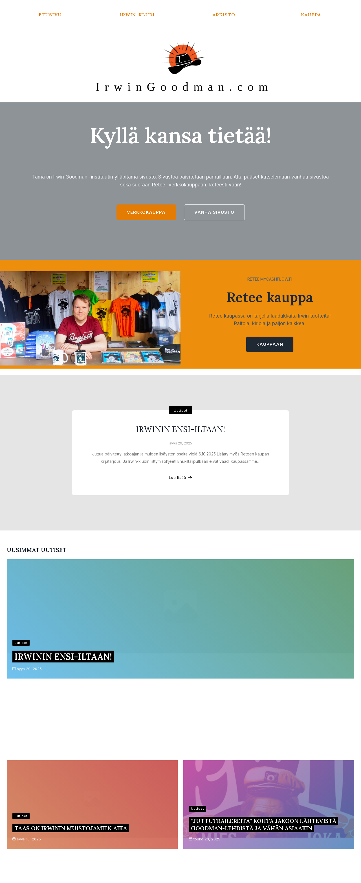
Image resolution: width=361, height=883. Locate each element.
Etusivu (50, 14)
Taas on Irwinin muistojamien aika (70, 692)
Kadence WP (252, 868)
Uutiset (181, 423)
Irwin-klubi (137, 14)
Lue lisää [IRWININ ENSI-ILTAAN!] (180, 490)
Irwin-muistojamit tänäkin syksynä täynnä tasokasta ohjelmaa (262, 745)
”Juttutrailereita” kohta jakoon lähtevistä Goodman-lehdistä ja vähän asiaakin (263, 688)
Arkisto (224, 14)
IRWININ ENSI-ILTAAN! (180, 442)
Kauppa (311, 14)
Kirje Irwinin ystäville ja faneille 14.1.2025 (81, 748)
